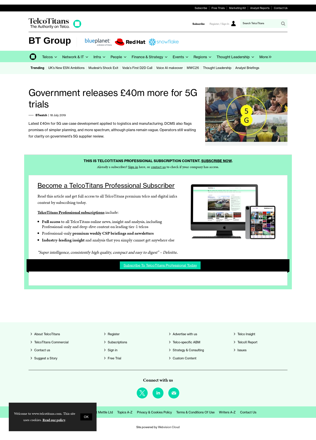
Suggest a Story (45, 358)
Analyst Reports (259, 8)
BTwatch (41, 115)
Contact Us (280, 8)
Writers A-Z (227, 412)
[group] (264, 56)
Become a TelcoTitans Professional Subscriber (106, 185)
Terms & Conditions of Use (195, 412)
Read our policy (54, 419)
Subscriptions (117, 342)
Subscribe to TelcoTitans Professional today (160, 265)
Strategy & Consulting (188, 350)
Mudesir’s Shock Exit (103, 68)
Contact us (42, 350)
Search (283, 23)
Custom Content (184, 358)
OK (86, 417)
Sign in (133, 166)
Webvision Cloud (169, 427)
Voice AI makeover (169, 68)
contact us (158, 166)
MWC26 (193, 68)
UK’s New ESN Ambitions (66, 68)
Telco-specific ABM (186, 342)
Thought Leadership (217, 68)
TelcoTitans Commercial (51, 342)
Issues (241, 350)
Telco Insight (246, 334)
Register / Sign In (219, 23)
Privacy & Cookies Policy (154, 412)
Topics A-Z (125, 412)
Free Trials (218, 8)
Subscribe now (216, 161)
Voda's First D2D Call (137, 68)
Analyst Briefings (247, 68)
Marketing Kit (237, 8)
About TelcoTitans (47, 334)
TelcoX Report (247, 342)
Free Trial (114, 358)
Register (114, 334)
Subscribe (201, 8)
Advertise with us (185, 334)
